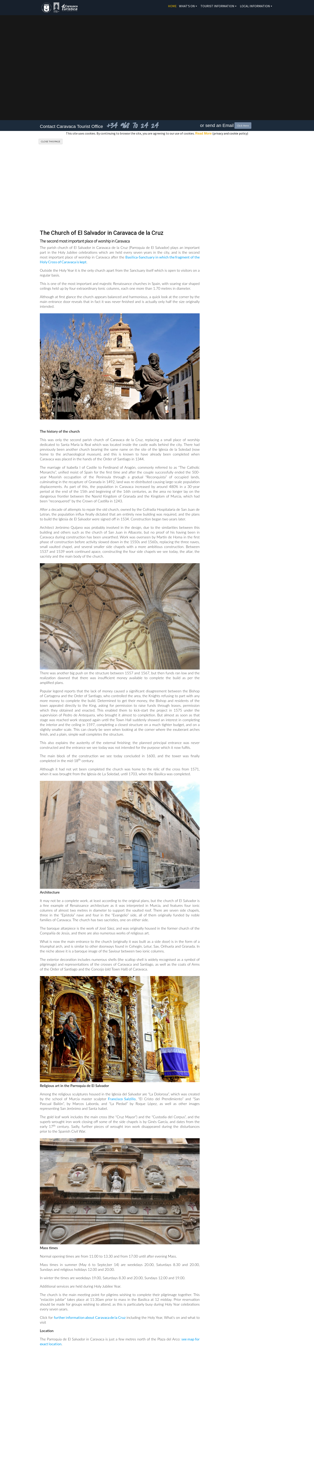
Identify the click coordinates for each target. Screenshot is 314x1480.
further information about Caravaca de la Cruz (90, 1317)
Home (172, 6)
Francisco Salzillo (122, 1099)
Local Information (255, 6)
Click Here (243, 125)
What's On (187, 6)
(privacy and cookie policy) (221, 133)
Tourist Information (217, 6)
